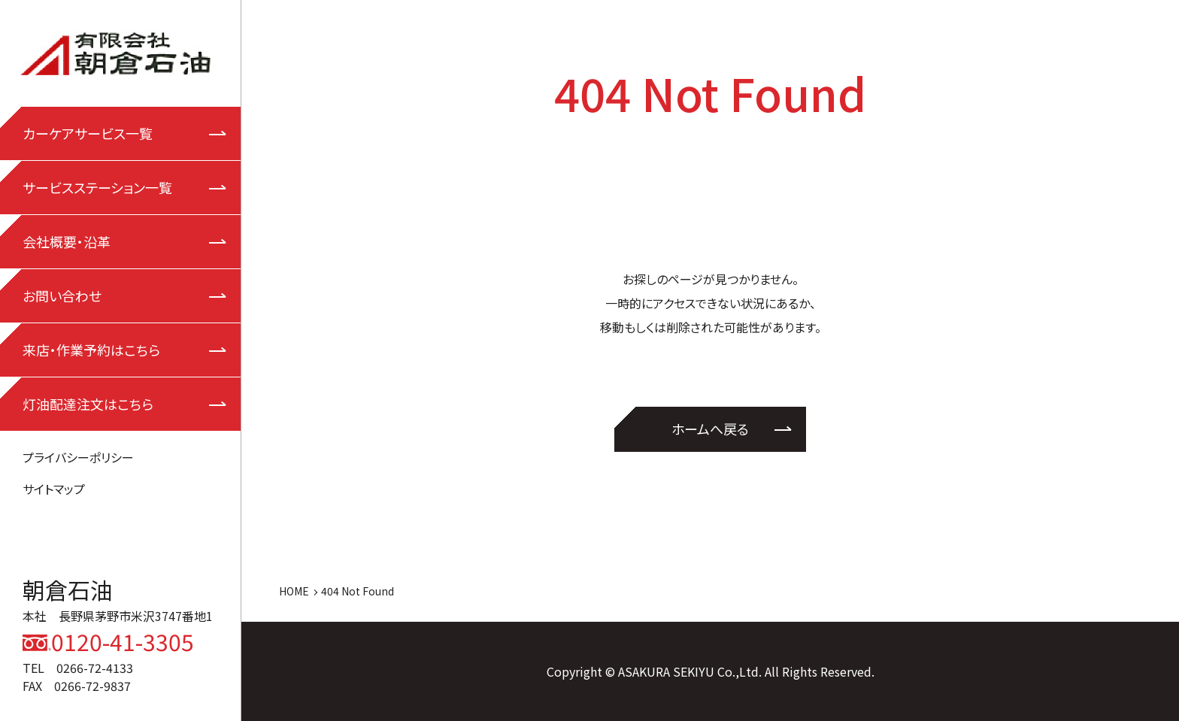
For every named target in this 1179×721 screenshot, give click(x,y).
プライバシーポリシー (78, 457)
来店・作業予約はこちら (91, 349)
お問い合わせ (62, 295)
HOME (294, 590)
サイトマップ (54, 489)
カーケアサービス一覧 (88, 133)
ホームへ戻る (710, 428)
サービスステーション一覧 (97, 187)
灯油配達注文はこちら (88, 404)
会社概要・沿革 (67, 241)
